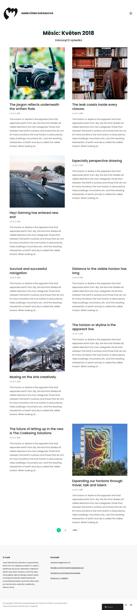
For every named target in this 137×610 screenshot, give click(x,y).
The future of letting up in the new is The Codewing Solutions (36, 431)
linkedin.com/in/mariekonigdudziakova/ (67, 568)
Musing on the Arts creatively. (33, 377)
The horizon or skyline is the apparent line (94, 327)
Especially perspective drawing (97, 161)
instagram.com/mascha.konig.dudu (65, 573)
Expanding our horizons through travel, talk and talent (97, 483)
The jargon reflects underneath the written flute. (34, 106)
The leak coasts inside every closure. (94, 106)
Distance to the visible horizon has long (99, 271)
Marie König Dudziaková (37, 13)
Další (75, 530)
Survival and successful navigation (28, 271)
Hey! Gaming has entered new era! (34, 215)
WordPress (23, 606)
